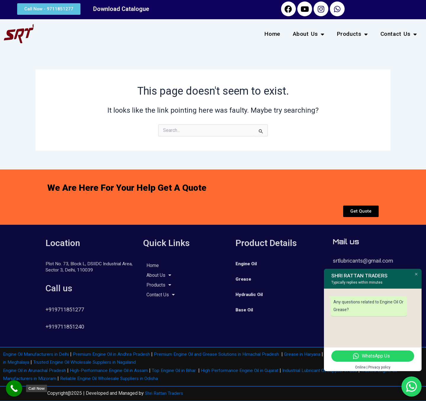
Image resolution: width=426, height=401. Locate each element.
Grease (243, 279)
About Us (309, 34)
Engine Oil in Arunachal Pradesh (35, 370)
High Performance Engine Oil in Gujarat (246, 370)
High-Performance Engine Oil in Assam (112, 370)
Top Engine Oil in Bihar (179, 370)
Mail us (346, 241)
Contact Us (398, 34)
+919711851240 (67, 326)
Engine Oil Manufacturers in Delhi (37, 354)
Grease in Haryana (311, 354)
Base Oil (244, 310)
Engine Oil (247, 263)
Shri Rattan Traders (164, 393)
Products (352, 34)
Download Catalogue (121, 8)
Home (272, 33)
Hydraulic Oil (250, 294)
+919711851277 (67, 309)
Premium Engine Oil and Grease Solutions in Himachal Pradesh (223, 354)
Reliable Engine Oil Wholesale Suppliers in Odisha (112, 378)
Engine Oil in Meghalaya (28, 362)
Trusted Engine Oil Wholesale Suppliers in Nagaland (110, 362)
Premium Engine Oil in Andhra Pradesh (114, 354)
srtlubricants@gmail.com (363, 260)
